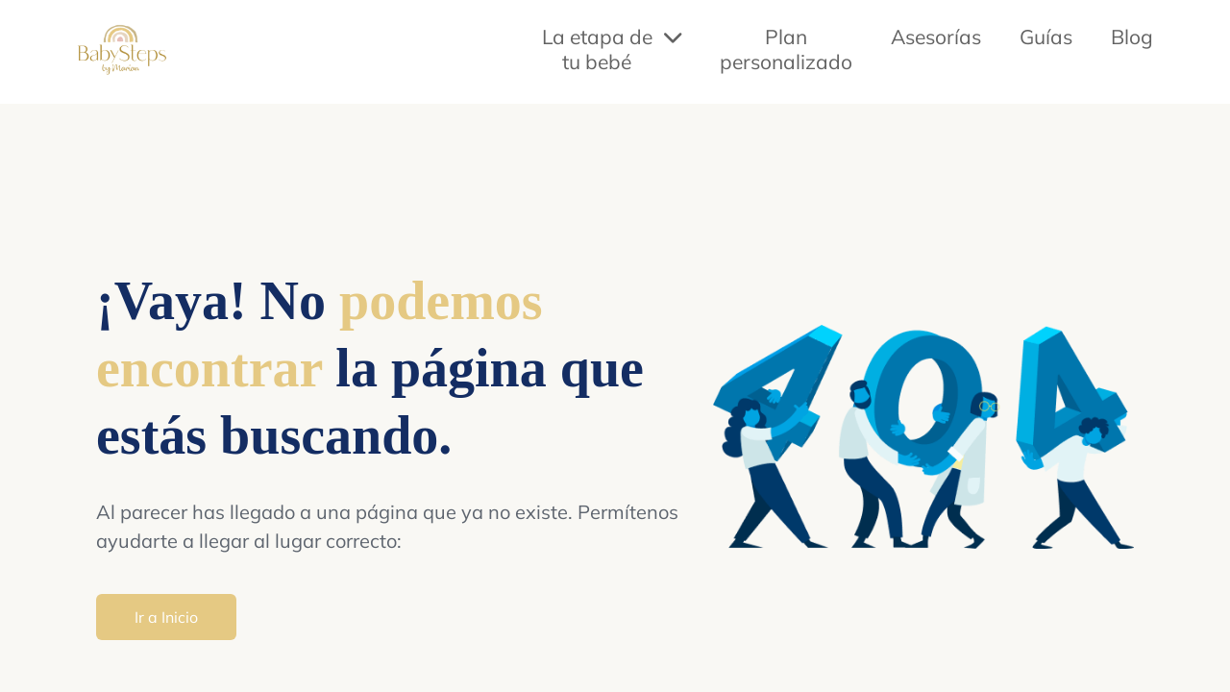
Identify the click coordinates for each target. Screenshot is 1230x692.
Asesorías (936, 36)
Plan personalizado (786, 49)
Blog (1132, 36)
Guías (1046, 36)
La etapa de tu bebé (611, 49)
